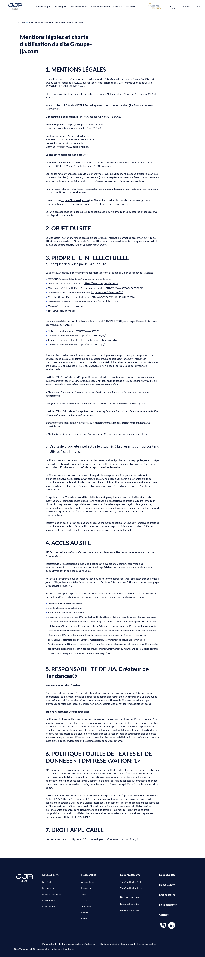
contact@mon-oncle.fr (69, 143)
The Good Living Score (131, 888)
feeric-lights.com (108, 301)
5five (83, 894)
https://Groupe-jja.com (76, 79)
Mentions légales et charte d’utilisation (77, 944)
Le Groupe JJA (50, 874)
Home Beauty (167, 884)
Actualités (130, 6)
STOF (84, 900)
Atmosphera (87, 882)
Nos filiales (47, 882)
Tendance (86, 906)
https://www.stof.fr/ (88, 330)
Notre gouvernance (51, 894)
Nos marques (59, 6)
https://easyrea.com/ (71, 306)
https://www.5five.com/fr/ (107, 292)
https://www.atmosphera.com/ (124, 287)
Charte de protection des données (116, 944)
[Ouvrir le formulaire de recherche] (172, 6)
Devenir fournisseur (130, 910)
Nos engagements (79, 6)
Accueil (21, 22)
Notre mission (49, 900)
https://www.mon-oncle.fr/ (73, 146)
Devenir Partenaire (131, 896)
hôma (84, 918)
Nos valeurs (48, 888)
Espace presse (167, 894)
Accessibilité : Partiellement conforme (55, 948)
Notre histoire (49, 906)
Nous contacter (168, 904)
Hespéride (86, 888)
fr (198, 6)
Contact (186, 6)
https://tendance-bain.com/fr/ (99, 339)
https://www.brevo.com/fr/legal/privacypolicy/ (116, 181)
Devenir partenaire (100, 6)
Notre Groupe (43, 6)
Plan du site (48, 944)
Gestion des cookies (146, 944)
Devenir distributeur (130, 904)
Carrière (117, 6)
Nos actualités (167, 874)
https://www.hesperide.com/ (101, 283)
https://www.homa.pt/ (91, 344)
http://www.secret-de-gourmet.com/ (113, 296)
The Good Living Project (132, 882)
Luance (84, 912)
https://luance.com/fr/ (92, 335)
